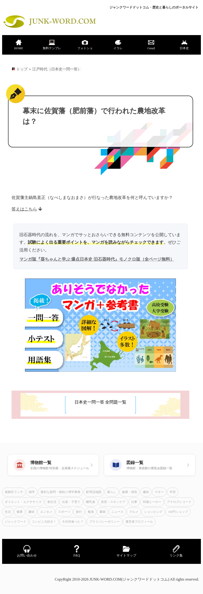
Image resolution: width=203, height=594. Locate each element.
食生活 (51, 502)
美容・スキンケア (113, 502)
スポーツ (64, 511)
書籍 (102, 511)
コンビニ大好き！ (44, 521)
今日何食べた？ (72, 521)
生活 (8, 511)
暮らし (111, 492)
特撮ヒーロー (152, 502)
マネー (159, 492)
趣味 (146, 492)
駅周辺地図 (93, 492)
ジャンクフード (15, 521)
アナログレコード (179, 502)
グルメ (133, 511)
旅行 (79, 511)
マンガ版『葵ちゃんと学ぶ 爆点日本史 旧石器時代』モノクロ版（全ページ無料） (96, 259)
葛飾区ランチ (14, 492)
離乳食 (90, 502)
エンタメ (46, 511)
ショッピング (153, 511)
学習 (173, 492)
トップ (22, 69)
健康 (20, 511)
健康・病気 (129, 492)
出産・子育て (71, 502)
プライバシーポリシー (104, 521)
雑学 (32, 492)
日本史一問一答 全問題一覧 (101, 402)
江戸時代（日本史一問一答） (56, 69)
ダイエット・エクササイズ (23, 502)
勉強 (91, 511)
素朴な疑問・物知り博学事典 (60, 492)
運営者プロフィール (139, 521)
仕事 (134, 502)
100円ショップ (178, 511)
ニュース (117, 511)
